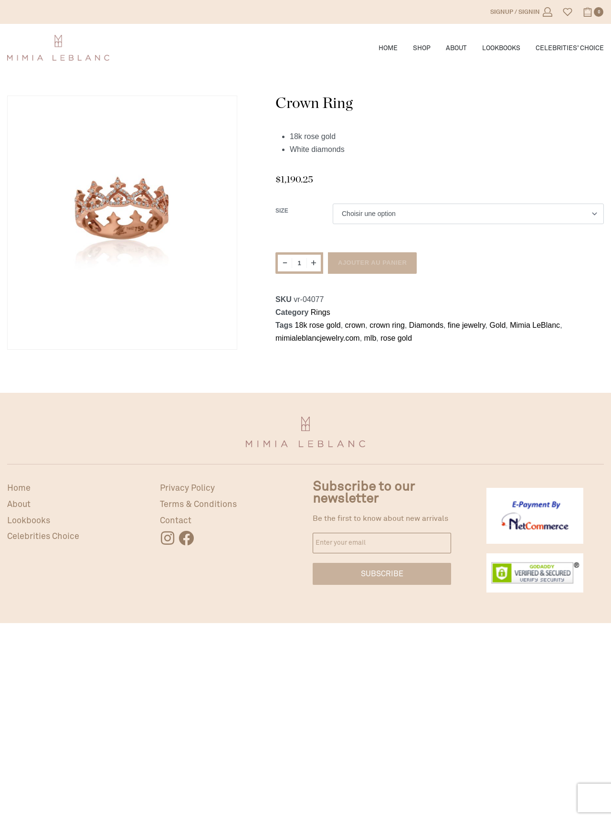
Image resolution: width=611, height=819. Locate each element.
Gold (498, 325)
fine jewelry (466, 325)
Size (281, 210)
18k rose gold (318, 325)
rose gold (396, 338)
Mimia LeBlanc (535, 325)
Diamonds (426, 325)
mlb (370, 338)
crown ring (387, 325)
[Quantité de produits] (299, 263)
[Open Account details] (521, 12)
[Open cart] (593, 12)
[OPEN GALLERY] (122, 210)
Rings (320, 312)
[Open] (567, 12)
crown (355, 325)
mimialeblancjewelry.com (317, 338)
